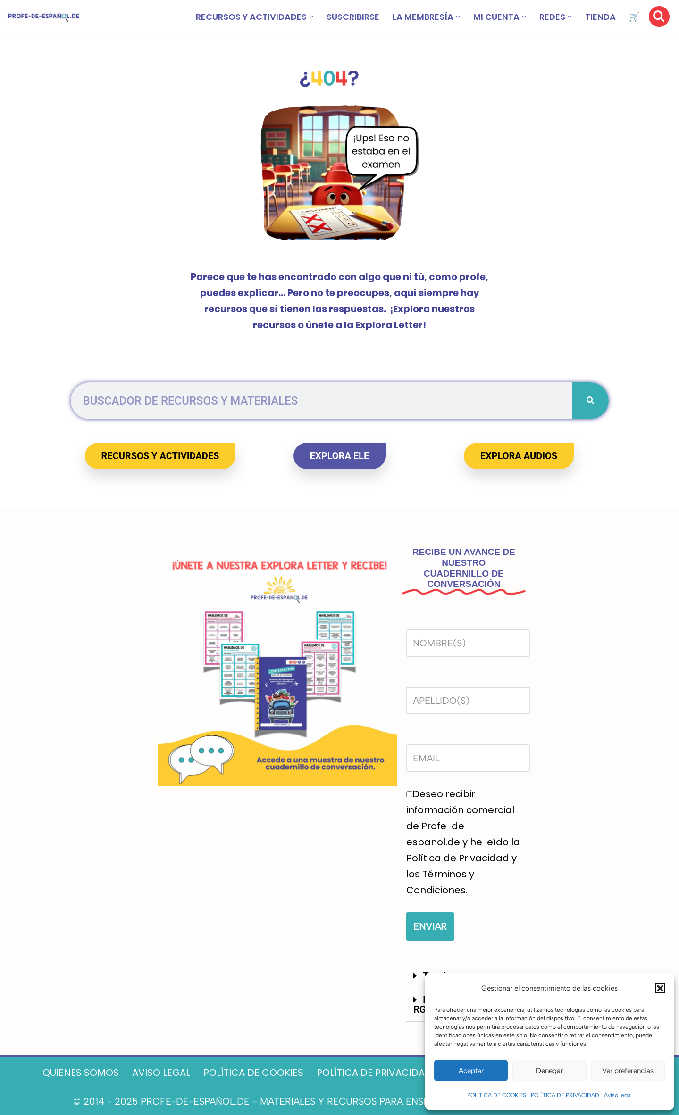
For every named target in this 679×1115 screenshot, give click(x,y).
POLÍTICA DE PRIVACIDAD (565, 1095)
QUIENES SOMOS (80, 1072)
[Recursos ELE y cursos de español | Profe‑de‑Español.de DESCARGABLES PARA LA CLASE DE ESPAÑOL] (43, 17)
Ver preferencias (628, 1070)
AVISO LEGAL (161, 1072)
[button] (660, 988)
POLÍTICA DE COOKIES (496, 1095)
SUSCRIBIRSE (353, 17)
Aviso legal (618, 1095)
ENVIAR (430, 926)
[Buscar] (659, 16)
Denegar (549, 1070)
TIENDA (600, 17)
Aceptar (471, 1070)
